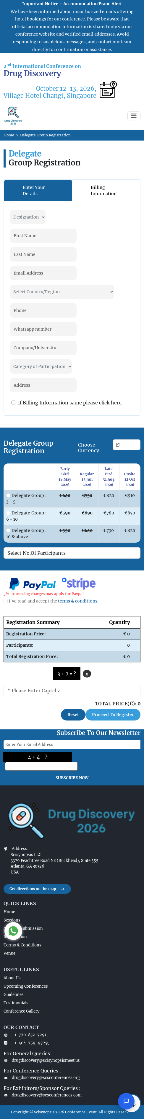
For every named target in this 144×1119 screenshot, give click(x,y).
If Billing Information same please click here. (67, 403)
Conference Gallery (21, 1011)
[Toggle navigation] (133, 115)
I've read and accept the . (51, 601)
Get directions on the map (37, 889)
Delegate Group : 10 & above (26, 533)
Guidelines (14, 994)
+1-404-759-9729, (26, 1042)
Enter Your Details (34, 190)
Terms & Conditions (22, 945)
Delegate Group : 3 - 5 (26, 498)
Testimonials (16, 1002)
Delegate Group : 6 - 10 (26, 516)
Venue (9, 953)
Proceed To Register (113, 714)
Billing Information (104, 190)
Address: (20, 848)
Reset (73, 714)
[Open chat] (126, 1101)
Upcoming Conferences (26, 986)
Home (9, 135)
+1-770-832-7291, (26, 1034)
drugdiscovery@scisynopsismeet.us (42, 1060)
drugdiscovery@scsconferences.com (43, 1095)
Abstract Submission (23, 928)
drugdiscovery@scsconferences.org (42, 1077)
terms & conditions (77, 601)
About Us (12, 978)
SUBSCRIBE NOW (72, 777)
